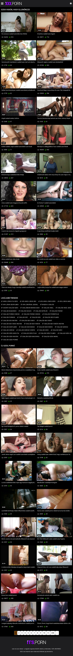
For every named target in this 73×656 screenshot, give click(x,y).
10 (44, 633)
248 (52, 633)
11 (48, 633)
